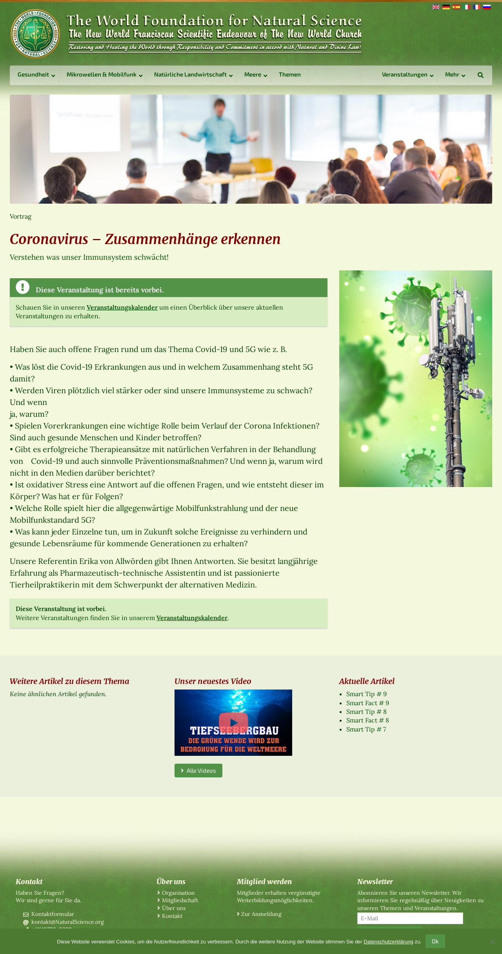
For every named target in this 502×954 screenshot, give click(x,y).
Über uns (174, 908)
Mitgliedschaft (180, 900)
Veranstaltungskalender (122, 307)
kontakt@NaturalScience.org (67, 921)
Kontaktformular (52, 914)
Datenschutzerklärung (388, 942)
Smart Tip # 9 (366, 694)
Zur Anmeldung (261, 914)
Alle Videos (198, 770)
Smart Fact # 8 (367, 720)
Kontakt (172, 915)
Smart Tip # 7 (366, 729)
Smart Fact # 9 (367, 703)
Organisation (178, 892)
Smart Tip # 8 (366, 711)
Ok (435, 941)
